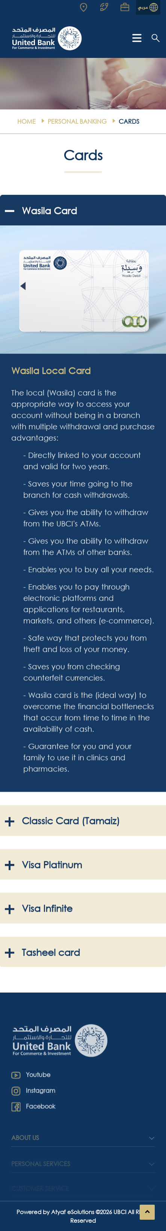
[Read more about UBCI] (86, 7)
